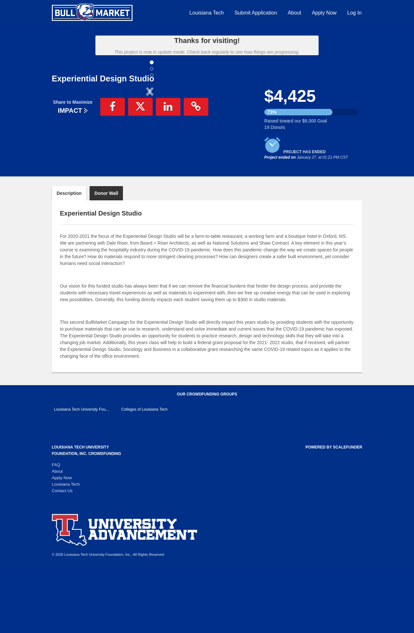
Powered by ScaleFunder (333, 510)
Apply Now (324, 13)
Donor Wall (106, 256)
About (294, 13)
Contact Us (62, 553)
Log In (354, 13)
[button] (66, 144)
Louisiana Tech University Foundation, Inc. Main (82, 472)
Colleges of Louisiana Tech (144, 472)
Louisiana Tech (207, 13)
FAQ (56, 527)
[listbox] (150, 146)
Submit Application (255, 13)
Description (69, 256)
